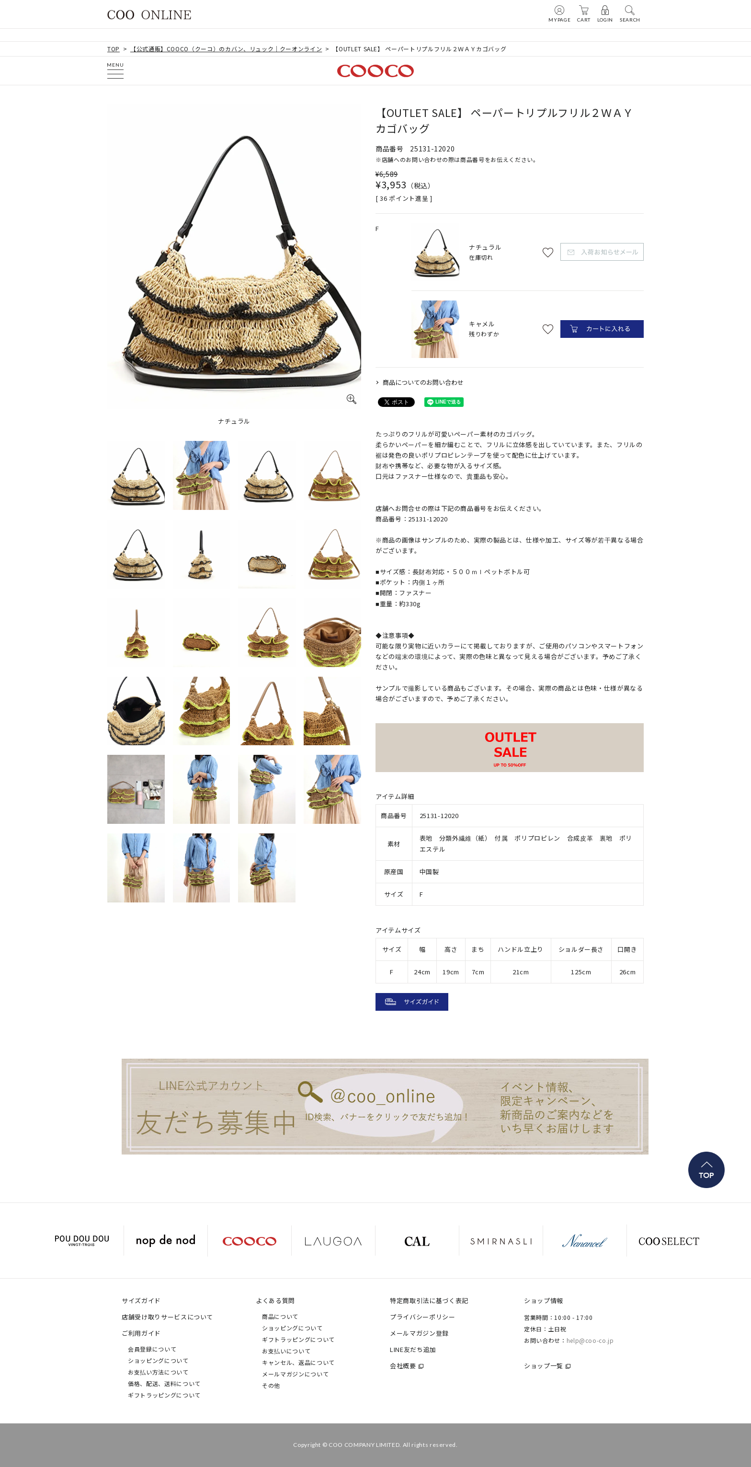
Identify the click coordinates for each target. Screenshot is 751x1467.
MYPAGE (559, 13)
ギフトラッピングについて (164, 1395)
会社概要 (403, 1365)
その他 (271, 1385)
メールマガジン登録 (419, 1333)
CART (584, 13)
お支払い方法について (158, 1372)
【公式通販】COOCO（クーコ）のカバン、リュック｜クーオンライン (226, 49)
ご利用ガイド (141, 1333)
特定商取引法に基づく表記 (429, 1300)
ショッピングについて (158, 1360)
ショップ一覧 (543, 1365)
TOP (113, 49)
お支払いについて (286, 1351)
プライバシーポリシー (422, 1316)
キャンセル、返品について (298, 1362)
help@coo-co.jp (590, 1340)
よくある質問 (275, 1300)
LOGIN (605, 13)
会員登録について (152, 1349)
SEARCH (630, 13)
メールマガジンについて (295, 1374)
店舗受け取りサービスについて (167, 1316)
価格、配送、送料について (164, 1383)
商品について (280, 1316)
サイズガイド (141, 1300)
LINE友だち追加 (413, 1349)
